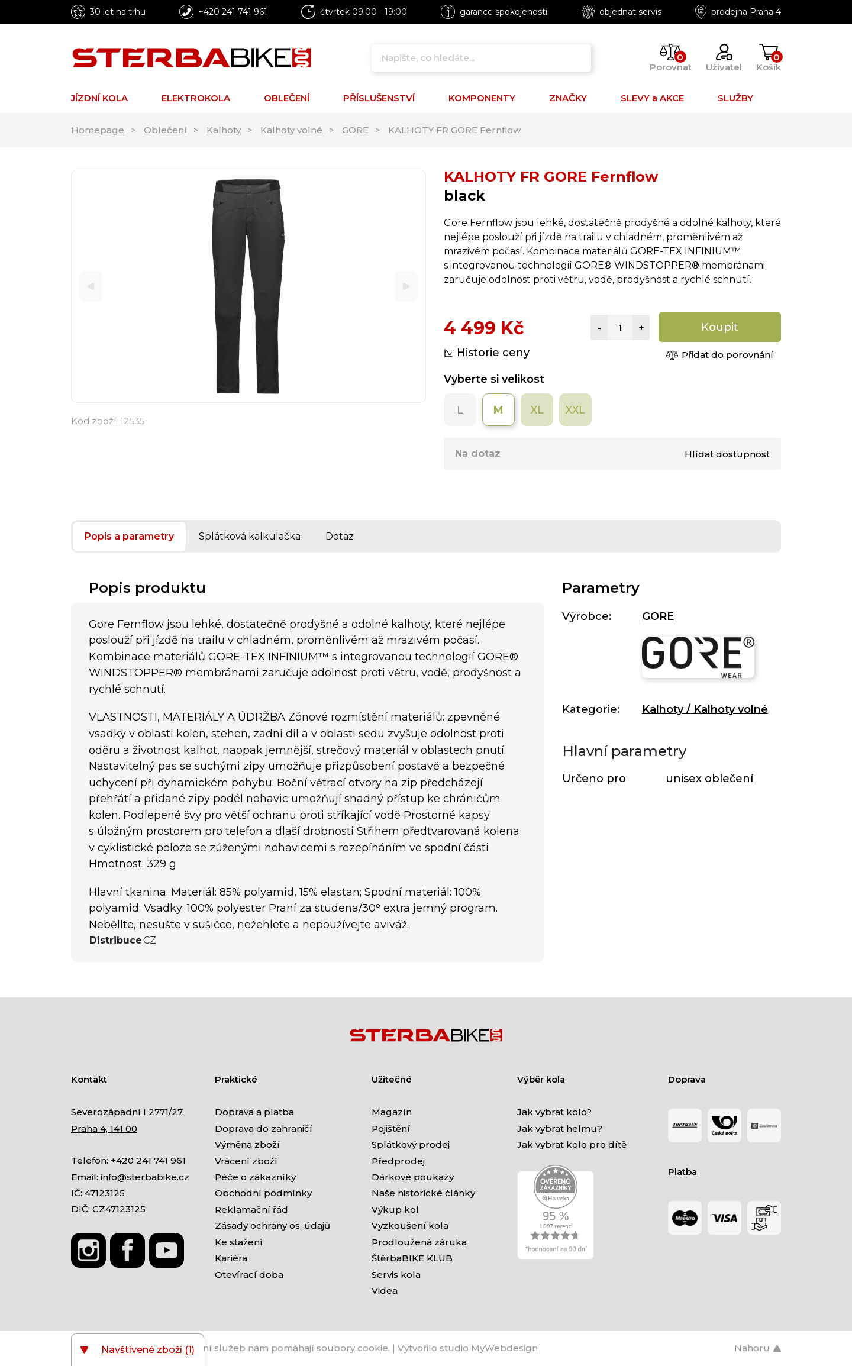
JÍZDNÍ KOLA (99, 98)
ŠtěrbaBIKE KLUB (412, 1258)
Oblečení (165, 129)
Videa (385, 1290)
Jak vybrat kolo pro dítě (572, 1144)
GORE (355, 129)
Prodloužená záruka (419, 1242)
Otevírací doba (249, 1274)
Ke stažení (239, 1242)
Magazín (392, 1112)
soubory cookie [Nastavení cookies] (352, 1348)
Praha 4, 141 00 (104, 1128)
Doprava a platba (254, 1112)
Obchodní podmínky (263, 1193)
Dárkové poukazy (413, 1177)
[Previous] (91, 287)
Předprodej (398, 1161)
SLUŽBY (735, 98)
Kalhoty (223, 129)
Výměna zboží (247, 1144)
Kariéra (231, 1258)
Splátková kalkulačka (250, 536)
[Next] (406, 287)
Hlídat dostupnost (727, 454)
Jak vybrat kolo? (554, 1112)
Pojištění (391, 1128)
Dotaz (339, 536)
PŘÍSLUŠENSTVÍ (379, 98)
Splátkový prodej (411, 1144)
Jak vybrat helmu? (559, 1128)
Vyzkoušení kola (410, 1225)
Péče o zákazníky (255, 1177)
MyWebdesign (504, 1348)
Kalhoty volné (291, 129)
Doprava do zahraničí (263, 1128)
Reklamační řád (251, 1209)
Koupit (719, 327)
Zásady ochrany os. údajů (272, 1225)
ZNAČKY (568, 98)
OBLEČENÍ (286, 98)
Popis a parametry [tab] (129, 536)
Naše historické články (423, 1193)
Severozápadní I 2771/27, (127, 1112)
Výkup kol (395, 1209)
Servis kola (396, 1274)
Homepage (97, 129)
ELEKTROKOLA (196, 98)
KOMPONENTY (481, 98)
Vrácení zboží (246, 1161)
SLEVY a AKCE (652, 98)
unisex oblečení (709, 778)
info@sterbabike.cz (145, 1177)
